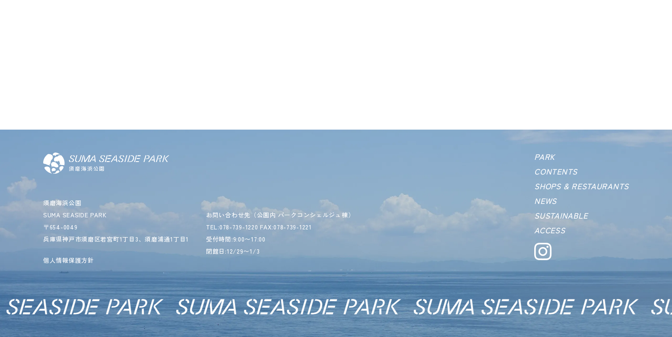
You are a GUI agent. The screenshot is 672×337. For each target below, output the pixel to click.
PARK (544, 156)
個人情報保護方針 (68, 260)
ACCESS (549, 229)
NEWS (545, 200)
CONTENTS (555, 171)
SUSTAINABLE (560, 215)
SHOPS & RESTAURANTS (581, 185)
